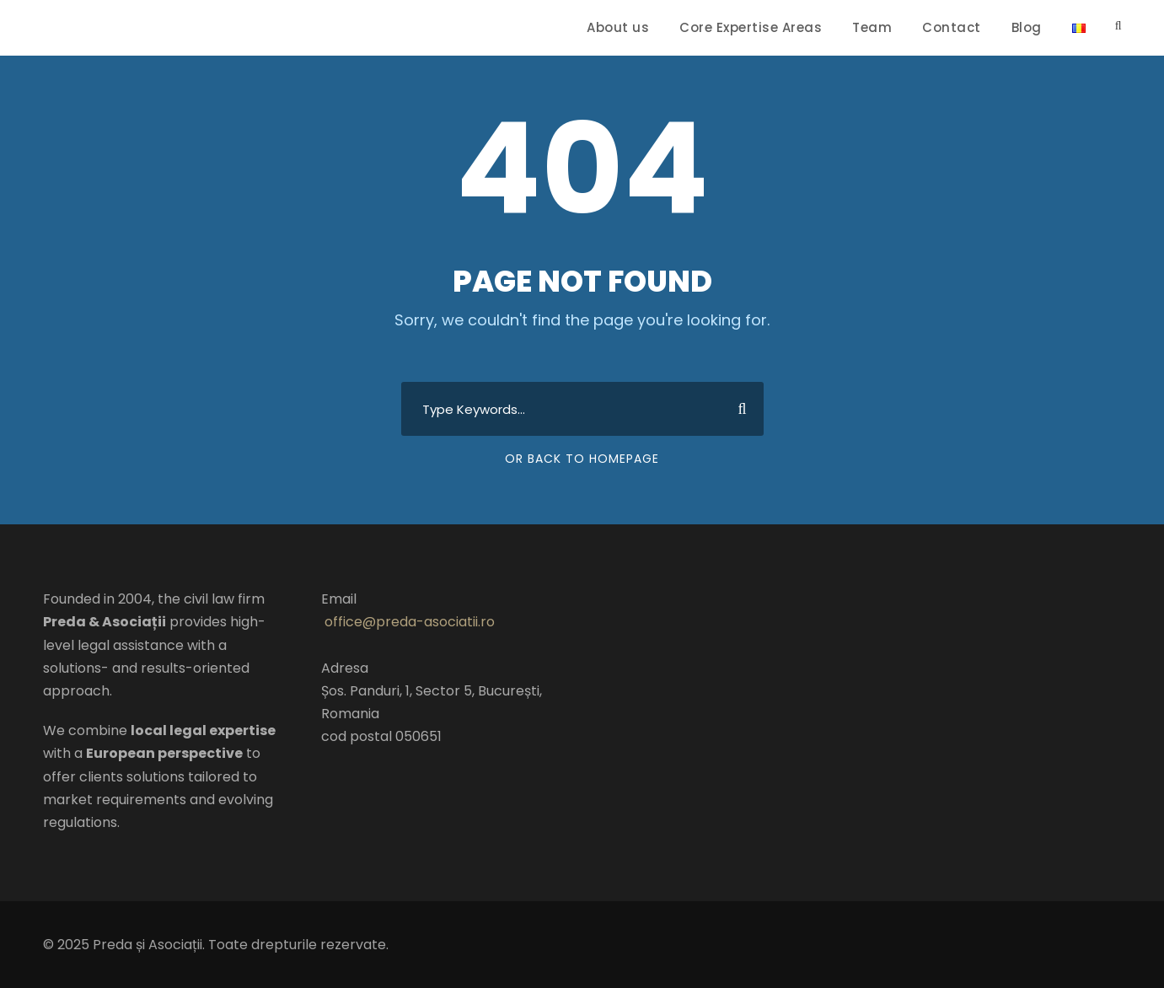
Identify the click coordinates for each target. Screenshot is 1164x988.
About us (618, 27)
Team (872, 27)
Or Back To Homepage (582, 458)
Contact (951, 27)
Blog (1026, 27)
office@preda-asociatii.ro (410, 621)
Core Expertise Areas (750, 27)
